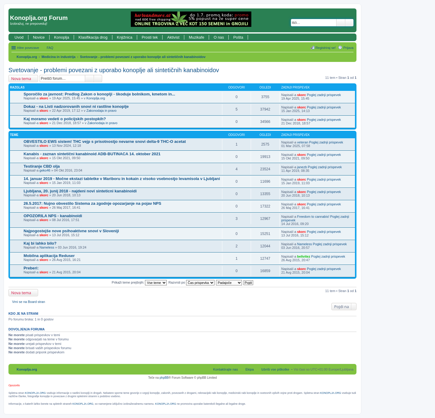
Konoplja (61, 37)
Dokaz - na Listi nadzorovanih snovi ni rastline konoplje (76, 106)
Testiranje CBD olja (42, 166)
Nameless (47, 247)
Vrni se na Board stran (28, 302)
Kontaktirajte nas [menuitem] (225, 369)
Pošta (238, 37)
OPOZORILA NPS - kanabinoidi (53, 216)
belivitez (303, 256)
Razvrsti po (191, 282)
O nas (219, 37)
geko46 (45, 170)
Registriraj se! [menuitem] (325, 48)
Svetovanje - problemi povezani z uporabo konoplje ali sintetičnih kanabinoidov (143, 57)
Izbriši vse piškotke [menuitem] (275, 369)
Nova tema (21, 78)
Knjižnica (124, 37)
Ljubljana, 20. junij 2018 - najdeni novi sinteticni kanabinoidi (80, 191)
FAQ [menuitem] (50, 48)
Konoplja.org (27, 57)
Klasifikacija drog (93, 37)
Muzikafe (196, 37)
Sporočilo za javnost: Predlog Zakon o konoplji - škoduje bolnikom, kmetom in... (99, 94)
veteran (302, 142)
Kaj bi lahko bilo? (40, 243)
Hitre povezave (28, 48)
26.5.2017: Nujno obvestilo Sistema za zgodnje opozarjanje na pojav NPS (92, 203)
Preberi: (31, 268)
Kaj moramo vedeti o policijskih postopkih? (65, 119)
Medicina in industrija (59, 57)
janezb (302, 167)
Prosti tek (150, 37)
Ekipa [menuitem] (249, 369)
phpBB (164, 377)
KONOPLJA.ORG (35, 392)
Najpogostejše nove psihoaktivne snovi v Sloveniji (71, 231)
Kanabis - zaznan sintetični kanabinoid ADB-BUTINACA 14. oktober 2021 (92, 154)
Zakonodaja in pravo (101, 110)
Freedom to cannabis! (313, 216)
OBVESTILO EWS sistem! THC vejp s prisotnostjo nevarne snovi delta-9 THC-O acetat (105, 141)
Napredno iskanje (349, 22)
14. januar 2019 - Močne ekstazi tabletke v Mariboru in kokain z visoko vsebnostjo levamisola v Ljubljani (122, 178)
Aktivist (173, 37)
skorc (44, 98)
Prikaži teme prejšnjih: (139, 282)
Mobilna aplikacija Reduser (49, 255)
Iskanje (340, 22)
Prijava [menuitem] (348, 48)
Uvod (19, 37)
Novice (39, 37)
